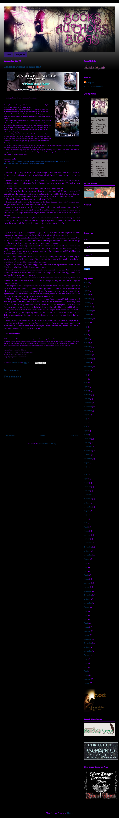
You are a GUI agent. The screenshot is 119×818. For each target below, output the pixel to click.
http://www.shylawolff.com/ (17, 350)
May (85, 286)
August (86, 323)
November (88, 311)
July (85, 327)
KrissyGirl (90, 83)
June (85, 331)
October (87, 315)
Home (9, 55)
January (87, 303)
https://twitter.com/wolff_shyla (18, 354)
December (87, 307)
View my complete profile (93, 86)
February (87, 299)
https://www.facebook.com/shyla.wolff (21, 352)
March (86, 283)
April (86, 291)
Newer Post (10, 436)
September (88, 319)
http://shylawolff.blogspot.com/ (17, 357)
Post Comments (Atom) (47, 443)
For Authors (20, 55)
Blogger (70, 813)
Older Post (74, 436)
